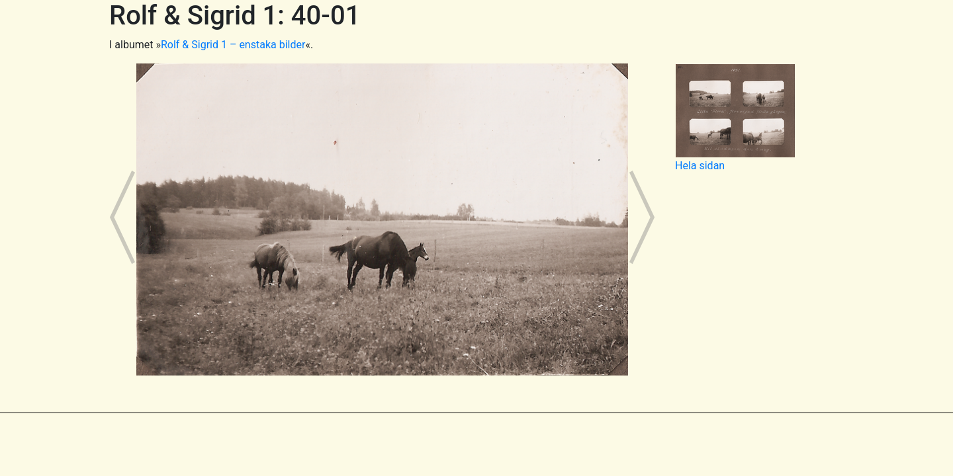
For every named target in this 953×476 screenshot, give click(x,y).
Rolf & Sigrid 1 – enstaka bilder (233, 44)
